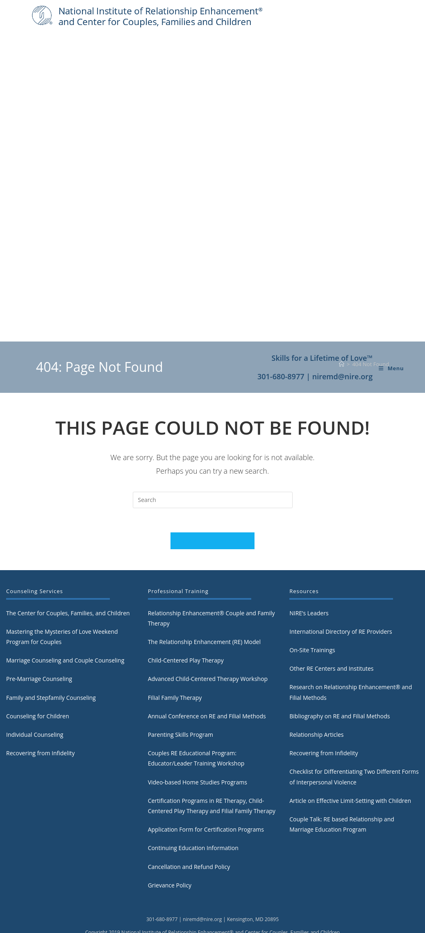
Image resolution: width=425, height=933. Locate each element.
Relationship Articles (316, 705)
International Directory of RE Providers (340, 602)
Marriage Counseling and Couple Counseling (65, 631)
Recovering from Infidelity (40, 723)
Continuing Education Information (193, 819)
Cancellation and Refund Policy (189, 837)
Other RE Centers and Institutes (331, 639)
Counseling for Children (37, 686)
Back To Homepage (212, 511)
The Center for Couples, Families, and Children (68, 583)
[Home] (341, 333)
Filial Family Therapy (175, 668)
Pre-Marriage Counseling (39, 649)
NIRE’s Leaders (308, 583)
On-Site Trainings (312, 620)
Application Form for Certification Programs (206, 800)
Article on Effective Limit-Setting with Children (350, 771)
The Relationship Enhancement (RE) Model (204, 612)
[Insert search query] (213, 469)
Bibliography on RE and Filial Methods (339, 686)
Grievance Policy (170, 856)
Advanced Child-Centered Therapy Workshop (208, 649)
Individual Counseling (34, 705)
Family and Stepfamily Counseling (51, 668)
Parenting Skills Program (180, 705)
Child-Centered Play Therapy (186, 631)
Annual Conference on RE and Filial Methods (207, 686)
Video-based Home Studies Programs (197, 752)
